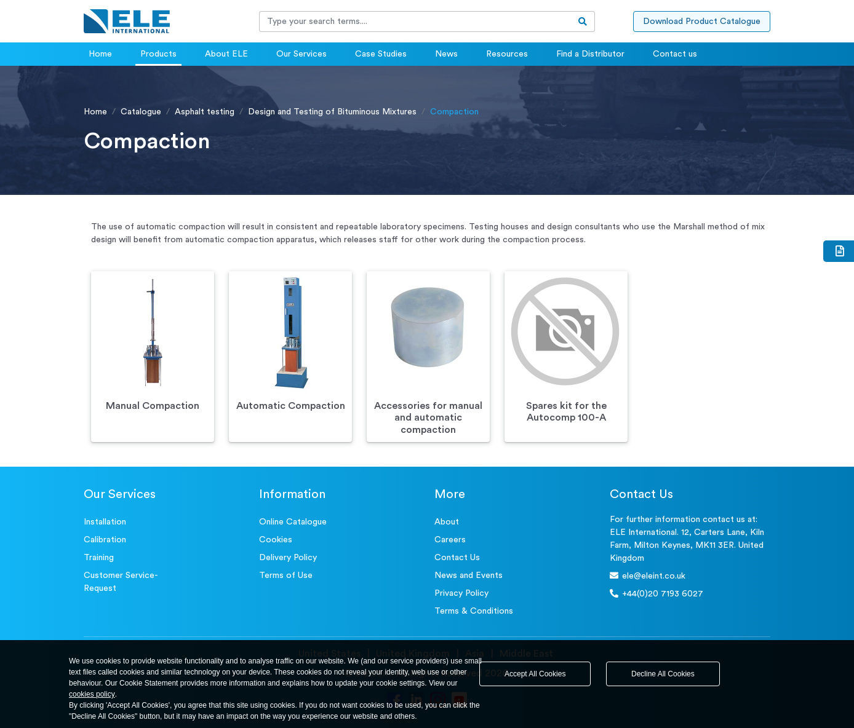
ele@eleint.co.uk (647, 575)
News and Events (468, 575)
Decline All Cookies (663, 674)
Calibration (105, 540)
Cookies (275, 540)
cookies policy (92, 694)
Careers (450, 540)
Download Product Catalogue (701, 21)
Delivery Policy (288, 557)
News (446, 54)
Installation (105, 522)
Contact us (675, 54)
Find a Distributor (590, 54)
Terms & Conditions (473, 611)
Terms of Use (286, 575)
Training (99, 557)
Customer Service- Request (121, 582)
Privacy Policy (461, 593)
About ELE (226, 54)
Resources (507, 54)
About (446, 522)
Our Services (301, 54)
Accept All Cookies (535, 674)
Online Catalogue (293, 522)
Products (158, 54)
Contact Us (457, 557)
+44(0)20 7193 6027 (656, 593)
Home (100, 54)
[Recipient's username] (415, 21)
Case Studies (381, 54)
